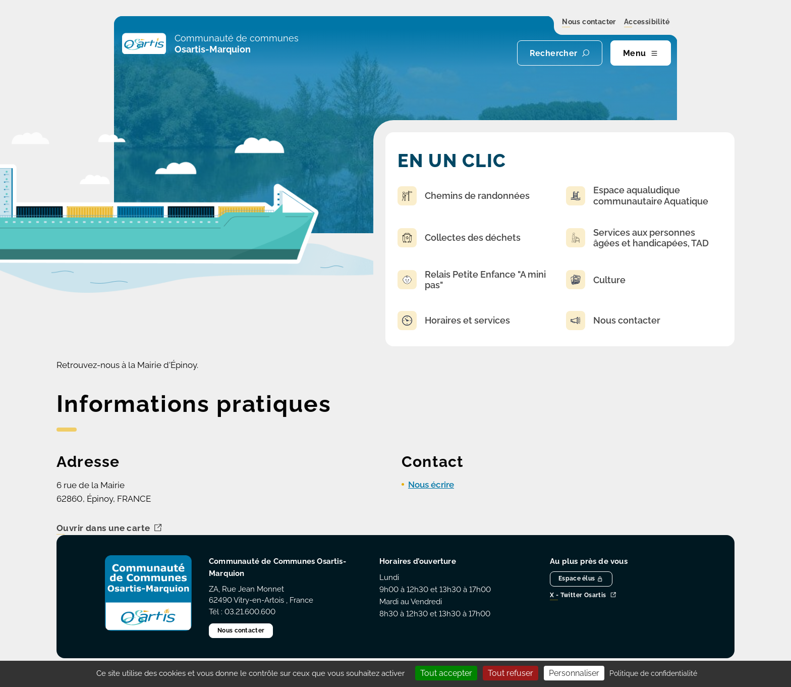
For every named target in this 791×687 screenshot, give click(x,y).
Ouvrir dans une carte (109, 528)
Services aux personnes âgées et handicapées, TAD (637, 238)
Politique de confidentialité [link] (653, 673)
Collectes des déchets (459, 237)
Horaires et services (454, 320)
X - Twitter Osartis (583, 595)
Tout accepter (446, 673)
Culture (596, 279)
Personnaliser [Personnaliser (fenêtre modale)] (574, 673)
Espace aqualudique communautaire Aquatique (637, 195)
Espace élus (581, 578)
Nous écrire (431, 485)
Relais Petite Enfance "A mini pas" (472, 280)
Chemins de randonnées (464, 195)
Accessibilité (646, 22)
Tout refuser (510, 673)
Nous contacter (589, 22)
